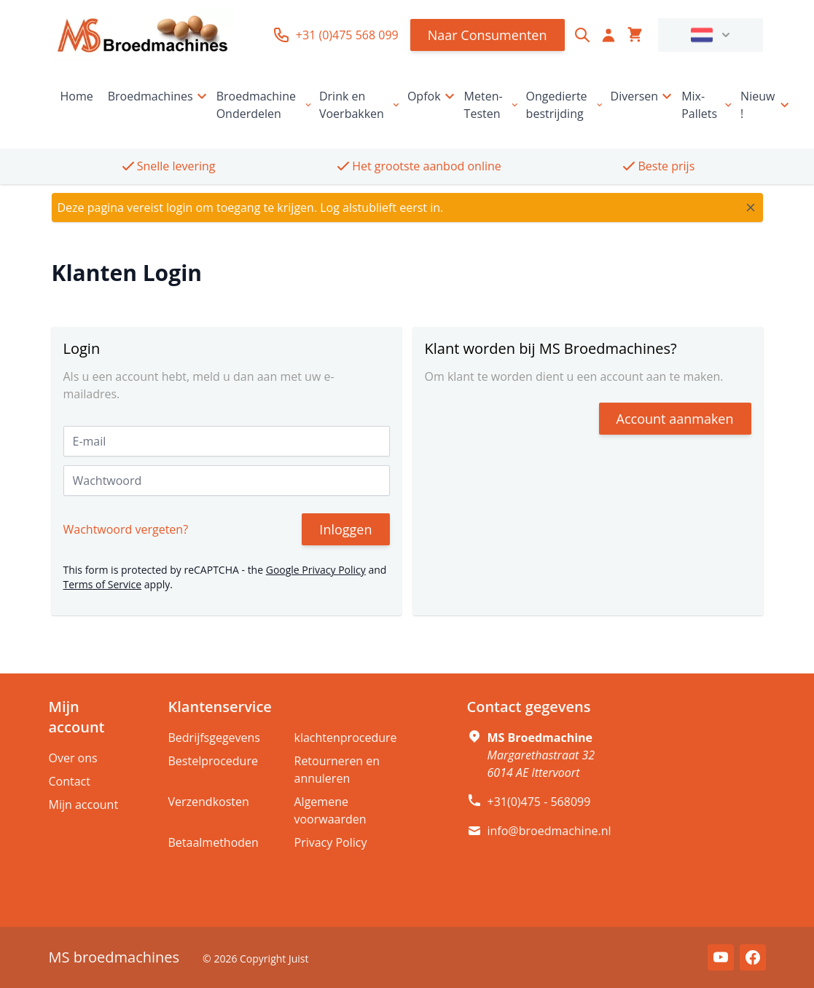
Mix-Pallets (708, 105)
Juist (299, 958)
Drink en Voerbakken (360, 105)
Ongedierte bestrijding (565, 105)
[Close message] (750, 207)
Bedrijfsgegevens (214, 738)
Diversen (643, 96)
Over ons (73, 758)
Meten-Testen (492, 105)
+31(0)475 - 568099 (539, 802)
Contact (69, 781)
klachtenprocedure (345, 738)
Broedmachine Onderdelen (264, 105)
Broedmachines (159, 96)
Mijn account (84, 805)
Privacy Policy (330, 842)
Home (76, 96)
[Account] (608, 35)
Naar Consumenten (487, 35)
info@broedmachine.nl (549, 831)
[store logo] (143, 35)
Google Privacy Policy (316, 570)
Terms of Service (102, 584)
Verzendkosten (208, 802)
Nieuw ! (766, 105)
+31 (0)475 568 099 (336, 35)
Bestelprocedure (213, 761)
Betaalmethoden (213, 842)
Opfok (432, 96)
